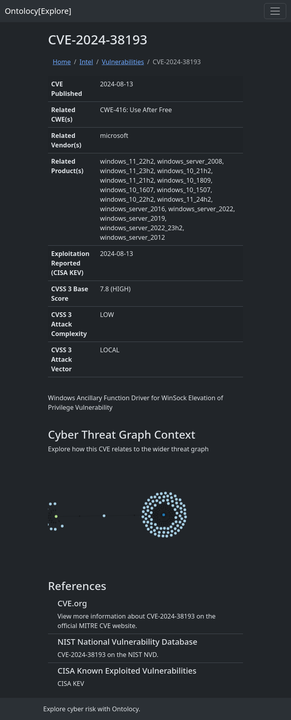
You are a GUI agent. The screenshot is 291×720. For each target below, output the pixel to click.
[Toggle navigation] (275, 11)
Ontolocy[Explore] (38, 11)
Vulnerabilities (123, 61)
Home (62, 61)
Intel (86, 61)
